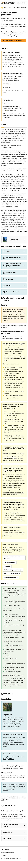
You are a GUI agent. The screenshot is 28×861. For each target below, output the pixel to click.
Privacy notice (5, 849)
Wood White (7, 566)
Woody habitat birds (14, 573)
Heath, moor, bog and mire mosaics (13, 570)
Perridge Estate (10, 741)
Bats (5, 573)
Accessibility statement (7, 852)
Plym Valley (13, 788)
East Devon (11, 758)
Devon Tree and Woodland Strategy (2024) (14, 811)
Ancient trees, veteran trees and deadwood (12, 557)
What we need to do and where (12, 40)
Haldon (19, 757)
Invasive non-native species (11, 577)
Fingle (12, 786)
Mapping (17, 594)
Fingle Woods (15, 723)
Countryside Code (14, 776)
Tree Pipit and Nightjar (9, 562)
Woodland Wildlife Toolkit (9, 814)
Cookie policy (5, 855)
